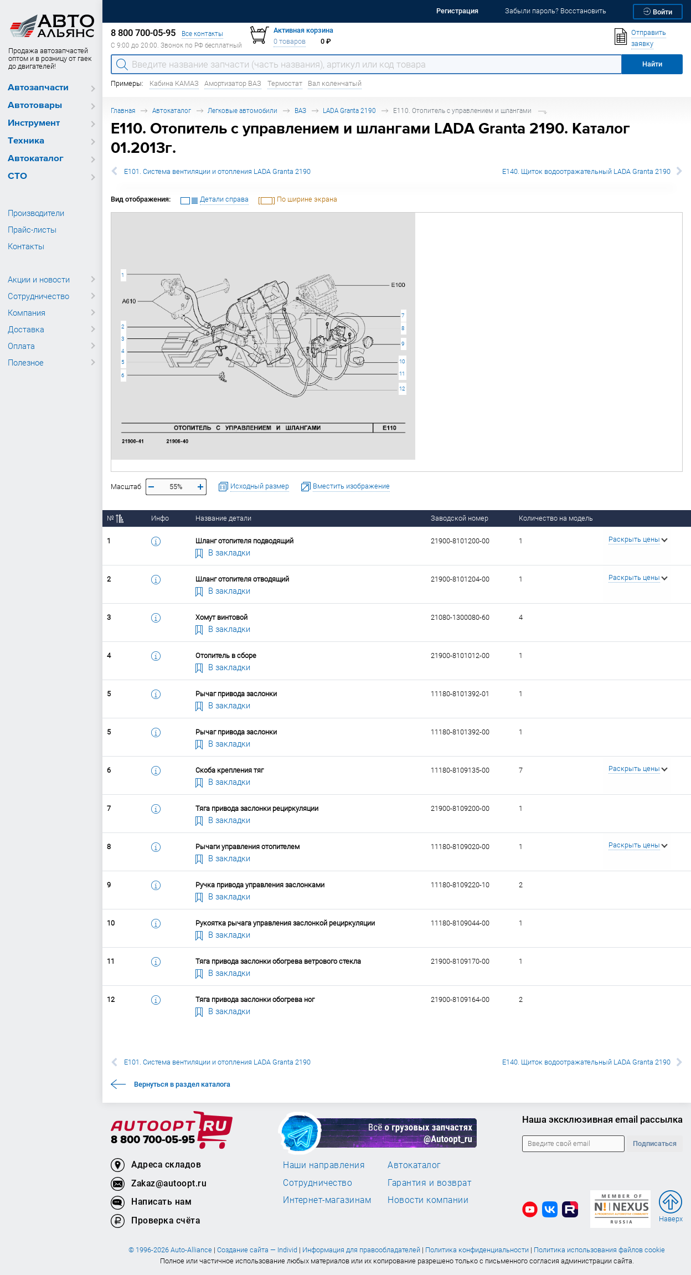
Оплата (21, 345)
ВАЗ (300, 110)
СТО (17, 176)
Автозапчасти (38, 87)
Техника (26, 141)
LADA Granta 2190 (349, 110)
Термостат (284, 83)
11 (402, 373)
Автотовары (35, 105)
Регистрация (457, 11)
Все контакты (202, 33)
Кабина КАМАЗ (174, 83)
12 (402, 388)
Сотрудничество (38, 295)
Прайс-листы (32, 229)
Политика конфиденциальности (477, 1250)
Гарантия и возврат (429, 1182)
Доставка (26, 329)
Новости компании (428, 1200)
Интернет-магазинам (327, 1200)
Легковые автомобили (242, 110)
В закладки (223, 552)
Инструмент (34, 123)
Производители (36, 212)
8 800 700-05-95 (153, 1140)
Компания (26, 312)
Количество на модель (556, 518)
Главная (123, 110)
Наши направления (324, 1165)
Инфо (160, 518)
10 (402, 361)
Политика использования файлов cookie (599, 1250)
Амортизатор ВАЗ (232, 83)
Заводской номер (459, 518)
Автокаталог (36, 158)
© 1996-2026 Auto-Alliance (170, 1250)
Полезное (26, 362)
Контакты (26, 245)
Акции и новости (39, 279)
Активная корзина (303, 30)
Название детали (223, 518)
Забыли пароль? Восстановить (555, 11)
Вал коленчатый (335, 83)
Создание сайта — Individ (257, 1250)
